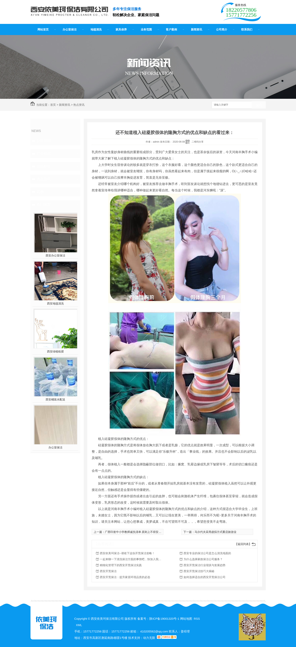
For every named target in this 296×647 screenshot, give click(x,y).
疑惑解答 (43, 166)
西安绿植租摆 (55, 351)
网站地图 (186, 618)
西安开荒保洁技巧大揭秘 (199, 571)
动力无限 (149, 637)
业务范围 (146, 29)
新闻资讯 (196, 29)
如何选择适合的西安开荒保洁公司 (204, 577)
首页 (53, 104)
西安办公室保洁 (55, 255)
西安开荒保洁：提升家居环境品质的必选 (125, 577)
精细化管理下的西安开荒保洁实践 (121, 565)
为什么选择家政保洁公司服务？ (203, 559)
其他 (40, 192)
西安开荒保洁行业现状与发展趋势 (204, 565)
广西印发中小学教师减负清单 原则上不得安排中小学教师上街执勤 (146, 531)
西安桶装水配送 (55, 399)
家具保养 (121, 29)
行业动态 (43, 154)
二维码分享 (198, 141)
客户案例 (171, 29)
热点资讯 (79, 104)
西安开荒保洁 (108, 571)
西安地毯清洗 (55, 303)
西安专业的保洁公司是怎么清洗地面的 (207, 553)
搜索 (259, 105)
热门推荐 (43, 205)
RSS (197, 618)
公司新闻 (43, 141)
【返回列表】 (243, 544)
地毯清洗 (96, 29)
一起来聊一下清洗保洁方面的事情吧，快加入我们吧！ (132, 559)
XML (79, 625)
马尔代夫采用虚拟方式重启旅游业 (215, 531)
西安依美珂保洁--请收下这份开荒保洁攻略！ (127, 553)
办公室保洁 (70, 29)
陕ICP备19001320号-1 (164, 618)
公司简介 (221, 29)
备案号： (143, 618)
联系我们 (246, 29)
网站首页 (43, 29)
